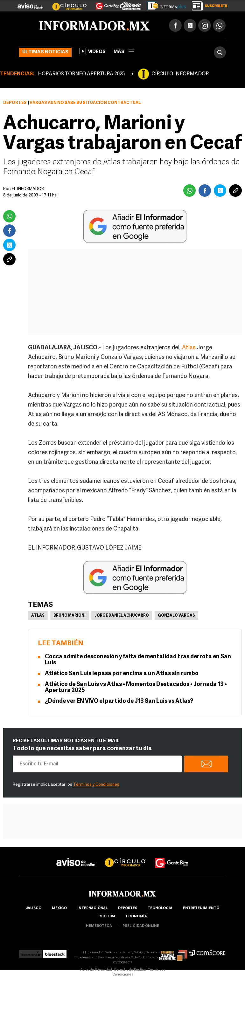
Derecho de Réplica (130, 970)
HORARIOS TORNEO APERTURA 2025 (81, 74)
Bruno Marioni (69, 616)
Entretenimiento (201, 908)
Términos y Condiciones (96, 785)
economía (136, 916)
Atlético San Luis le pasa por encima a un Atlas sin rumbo (122, 674)
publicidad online (140, 926)
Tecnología (160, 908)
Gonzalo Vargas (176, 616)
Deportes (15, 103)
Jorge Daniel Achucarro (121, 616)
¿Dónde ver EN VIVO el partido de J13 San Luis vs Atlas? (119, 701)
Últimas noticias (45, 52)
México (59, 908)
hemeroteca (99, 926)
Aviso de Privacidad (96, 970)
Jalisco (33, 908)
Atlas (189, 348)
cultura (107, 916)
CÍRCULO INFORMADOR (180, 74)
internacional (92, 908)
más (124, 52)
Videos (93, 51)
